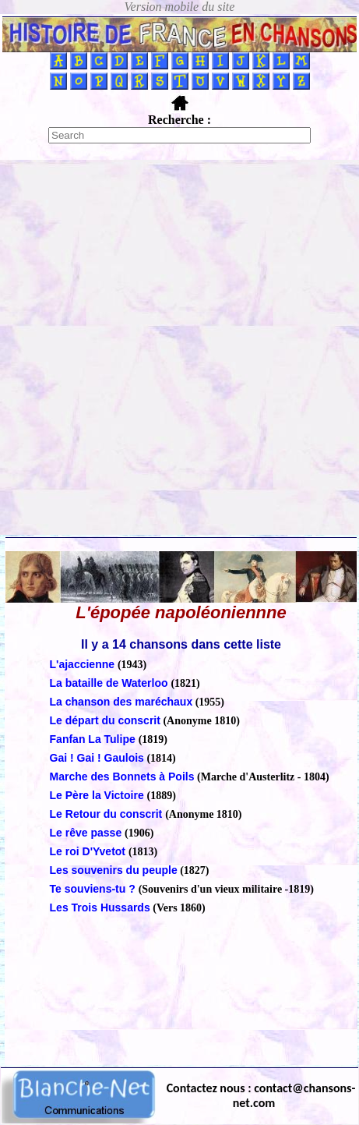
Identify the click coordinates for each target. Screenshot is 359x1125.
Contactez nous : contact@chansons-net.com (261, 1095)
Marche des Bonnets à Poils (122, 776)
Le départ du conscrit (105, 720)
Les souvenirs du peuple (114, 870)
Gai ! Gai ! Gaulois (97, 758)
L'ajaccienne (84, 664)
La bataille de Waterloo (110, 683)
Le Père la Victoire (98, 795)
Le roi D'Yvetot (89, 851)
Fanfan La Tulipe (94, 739)
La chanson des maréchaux (121, 701)
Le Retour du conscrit (108, 814)
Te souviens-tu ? (94, 889)
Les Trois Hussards (100, 907)
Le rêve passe (87, 832)
